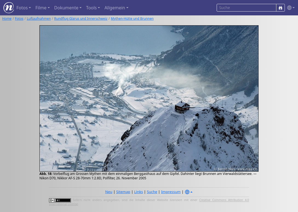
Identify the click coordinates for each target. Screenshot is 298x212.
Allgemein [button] (114, 8)
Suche (152, 191)
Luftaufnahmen (39, 18)
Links (138, 191)
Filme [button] (41, 8)
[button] (290, 8)
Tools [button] (91, 8)
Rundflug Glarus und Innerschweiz (80, 18)
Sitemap (123, 191)
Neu (108, 191)
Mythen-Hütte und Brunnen (132, 18)
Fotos (19, 18)
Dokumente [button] (66, 8)
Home (7, 18)
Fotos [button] (22, 8)
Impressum (170, 191)
